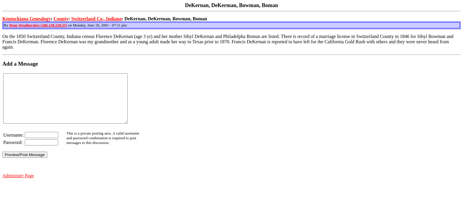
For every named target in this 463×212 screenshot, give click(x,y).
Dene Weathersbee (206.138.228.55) (38, 25)
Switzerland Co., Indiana (96, 18)
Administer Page (18, 185)
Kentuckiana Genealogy (26, 18)
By (6, 25)
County (61, 18)
